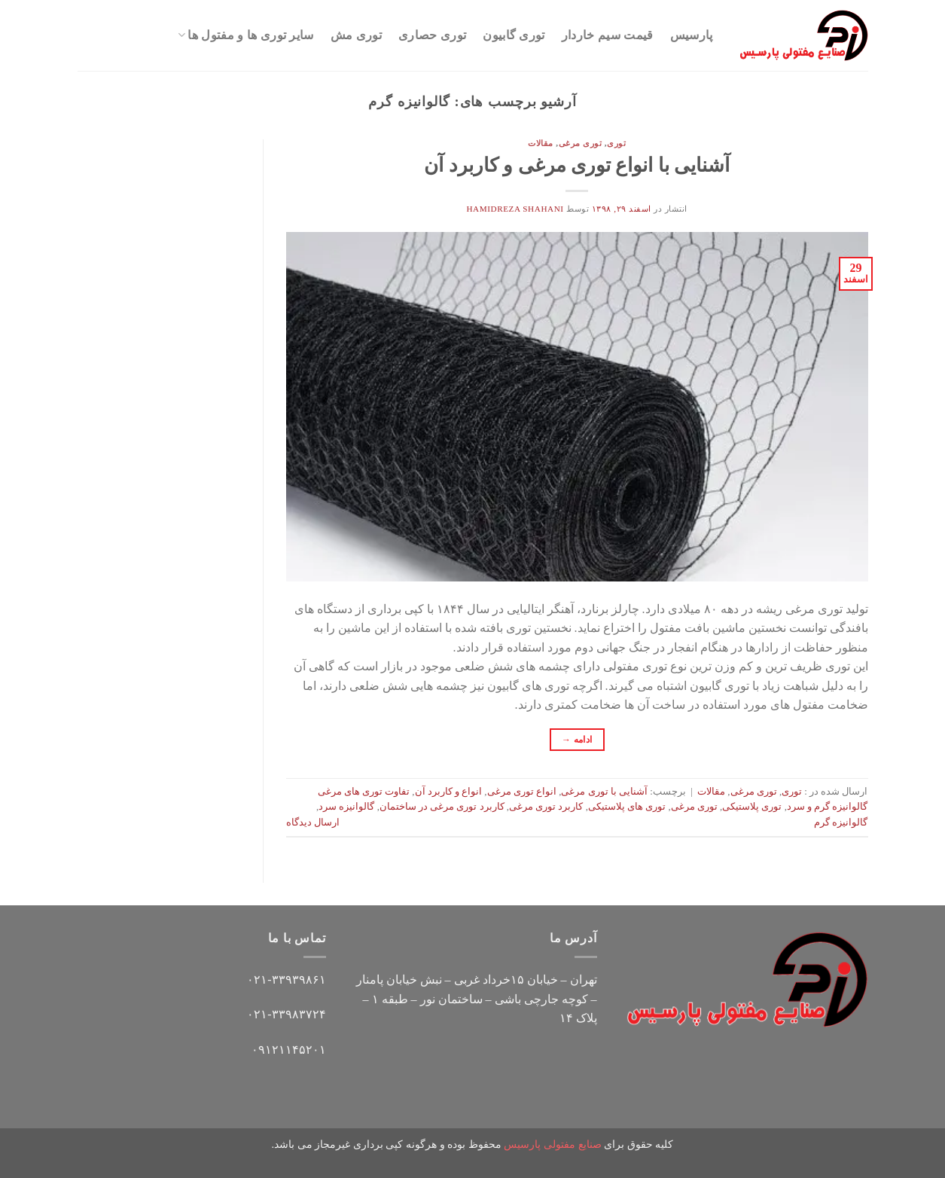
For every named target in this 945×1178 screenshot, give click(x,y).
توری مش (356, 35)
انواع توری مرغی (521, 791)
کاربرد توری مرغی (546, 806)
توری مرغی (580, 143)
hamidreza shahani (514, 208)
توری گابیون (514, 35)
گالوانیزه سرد (346, 806)
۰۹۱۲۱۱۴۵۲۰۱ (288, 1049)
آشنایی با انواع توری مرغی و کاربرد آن (577, 165)
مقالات (540, 143)
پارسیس (691, 35)
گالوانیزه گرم (840, 822)
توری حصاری (432, 35)
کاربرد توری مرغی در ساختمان (442, 806)
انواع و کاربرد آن (449, 791)
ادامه (577, 740)
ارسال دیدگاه (313, 822)
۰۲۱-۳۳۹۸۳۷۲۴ (286, 1014)
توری (616, 143)
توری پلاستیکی (752, 806)
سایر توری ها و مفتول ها (246, 35)
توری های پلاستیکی (627, 806)
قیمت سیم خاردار (608, 35)
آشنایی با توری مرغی (604, 791)
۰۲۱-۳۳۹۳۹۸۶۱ (286, 979)
